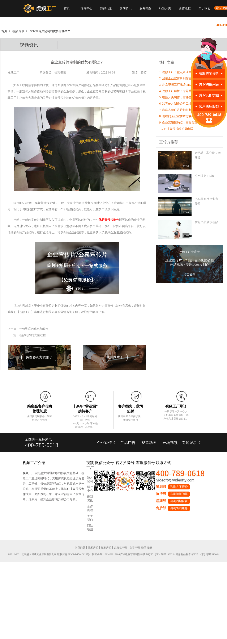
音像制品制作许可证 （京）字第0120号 (197, 554)
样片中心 (86, 8)
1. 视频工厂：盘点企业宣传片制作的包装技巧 (188, 72)
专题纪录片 (191, 442)
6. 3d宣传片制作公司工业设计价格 (181, 103)
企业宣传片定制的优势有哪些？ (49, 31)
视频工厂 (28, 473)
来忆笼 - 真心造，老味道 (208, 155)
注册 (149, 547)
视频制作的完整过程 (32, 335)
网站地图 (90, 527)
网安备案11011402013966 (106, 554)
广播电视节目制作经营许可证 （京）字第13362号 (147, 554)
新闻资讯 (126, 8)
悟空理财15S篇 (204, 176)
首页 (67, 8)
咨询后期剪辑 (179, 501)
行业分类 (165, 8)
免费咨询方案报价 (39, 357)
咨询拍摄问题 (179, 494)
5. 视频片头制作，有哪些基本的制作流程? (186, 97)
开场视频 (170, 442)
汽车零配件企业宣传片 (206, 201)
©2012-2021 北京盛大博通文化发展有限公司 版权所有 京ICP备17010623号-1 (50, 554)
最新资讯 (90, 498)
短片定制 (90, 479)
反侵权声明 (120, 547)
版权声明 (106, 547)
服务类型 (145, 8)
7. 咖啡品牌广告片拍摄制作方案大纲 (182, 110)
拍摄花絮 (106, 8)
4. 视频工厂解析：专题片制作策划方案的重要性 (190, 91)
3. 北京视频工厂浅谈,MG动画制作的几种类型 (188, 84)
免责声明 (135, 547)
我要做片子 (114, 357)
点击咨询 (189, 274)
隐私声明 (93, 547)
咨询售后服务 (179, 508)
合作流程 (185, 8)
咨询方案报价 (179, 486)
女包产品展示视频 (206, 222)
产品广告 (127, 442)
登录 (143, 547)
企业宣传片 (106, 442)
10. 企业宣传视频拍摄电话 (176, 128)
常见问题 (80, 547)
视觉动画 (149, 442)
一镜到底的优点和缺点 (34, 328)
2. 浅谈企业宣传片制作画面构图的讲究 (184, 78)
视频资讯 (18, 31)
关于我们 (204, 8)
